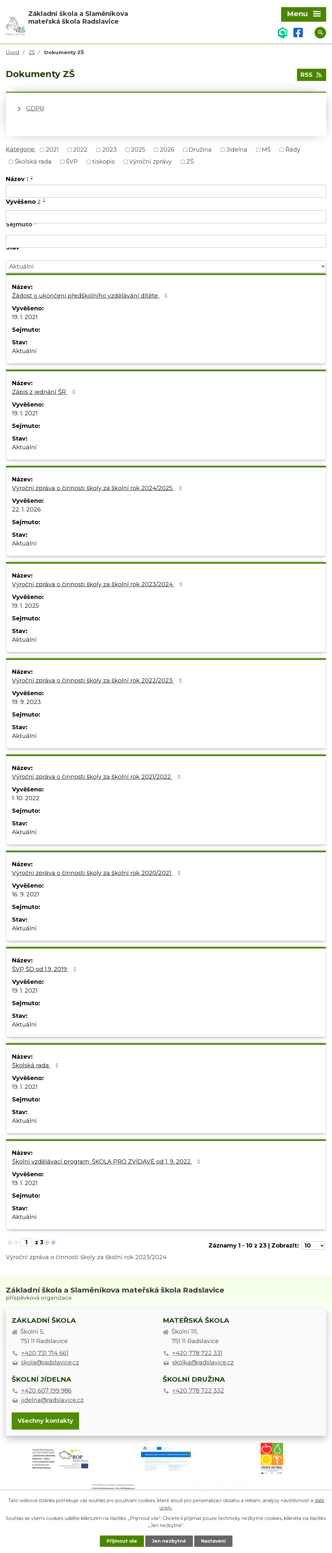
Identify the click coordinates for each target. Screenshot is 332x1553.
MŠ (266, 149)
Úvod (12, 52)
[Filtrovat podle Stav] (166, 266)
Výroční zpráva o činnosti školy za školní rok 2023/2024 (98, 584)
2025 (138, 149)
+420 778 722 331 (197, 1353)
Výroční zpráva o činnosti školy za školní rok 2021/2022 (97, 776)
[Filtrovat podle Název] (166, 191)
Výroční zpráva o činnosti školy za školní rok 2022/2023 (98, 680)
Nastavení (213, 1541)
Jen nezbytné (169, 1541)
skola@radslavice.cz (50, 1362)
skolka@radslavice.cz (203, 1362)
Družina (200, 149)
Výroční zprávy (150, 161)
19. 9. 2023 (26, 702)
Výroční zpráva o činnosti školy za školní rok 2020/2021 (97, 873)
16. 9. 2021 (25, 894)
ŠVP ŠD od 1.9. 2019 (45, 969)
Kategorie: (20, 149)
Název (17, 179)
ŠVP (72, 161)
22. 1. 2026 (26, 509)
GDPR (35, 108)
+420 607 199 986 (46, 1390)
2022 (80, 149)
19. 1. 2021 (25, 317)
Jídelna (236, 149)
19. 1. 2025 (25, 605)
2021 (52, 149)
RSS (312, 74)
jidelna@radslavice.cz (52, 1400)
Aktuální (24, 351)
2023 (109, 149)
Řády (292, 149)
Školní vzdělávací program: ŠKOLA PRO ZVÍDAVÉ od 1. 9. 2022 (107, 1161)
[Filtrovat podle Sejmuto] (166, 241)
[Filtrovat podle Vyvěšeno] (166, 216)
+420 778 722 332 (198, 1390)
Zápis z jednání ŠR (45, 392)
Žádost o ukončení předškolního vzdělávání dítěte (91, 295)
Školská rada (33, 161)
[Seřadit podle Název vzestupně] (32, 176)
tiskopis (103, 161)
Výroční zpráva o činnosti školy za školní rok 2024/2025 (98, 488)
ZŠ (32, 52)
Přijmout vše (122, 1541)
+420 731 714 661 (44, 1353)
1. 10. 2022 (26, 798)
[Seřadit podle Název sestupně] (32, 179)
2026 (167, 149)
